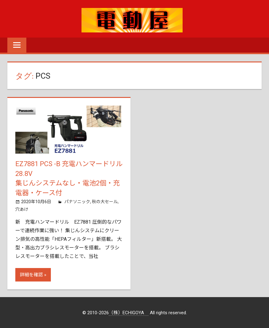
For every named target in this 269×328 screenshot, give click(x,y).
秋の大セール (105, 201)
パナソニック (77, 201)
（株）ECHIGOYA (129, 312)
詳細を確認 (31, 275)
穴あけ (21, 209)
